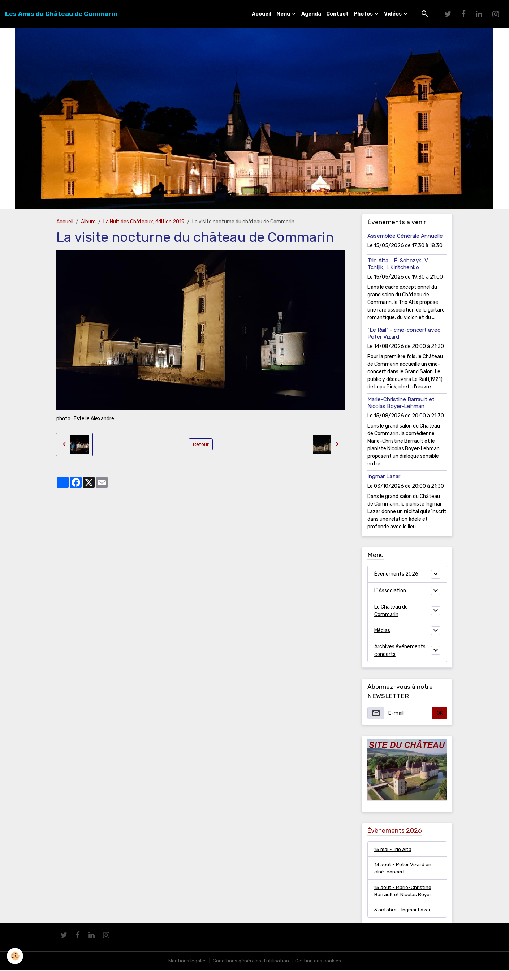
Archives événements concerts (400, 650)
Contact (337, 14)
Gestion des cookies (319, 962)
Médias (382, 630)
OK (440, 713)
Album (88, 222)
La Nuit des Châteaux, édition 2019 (144, 222)
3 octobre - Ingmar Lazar (403, 911)
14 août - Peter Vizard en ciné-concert (403, 868)
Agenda (311, 14)
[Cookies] (15, 956)
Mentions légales (186, 962)
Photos (364, 14)
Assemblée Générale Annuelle (405, 236)
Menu (283, 14)
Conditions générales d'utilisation (250, 962)
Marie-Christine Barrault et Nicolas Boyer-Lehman (401, 402)
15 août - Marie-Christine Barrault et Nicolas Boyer (403, 891)
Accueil (261, 14)
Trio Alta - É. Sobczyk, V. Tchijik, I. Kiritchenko (398, 263)
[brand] (61, 13)
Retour (201, 444)
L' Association (390, 591)
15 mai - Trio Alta (394, 849)
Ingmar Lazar (383, 476)
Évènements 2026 (396, 574)
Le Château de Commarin (391, 611)
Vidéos (393, 14)
